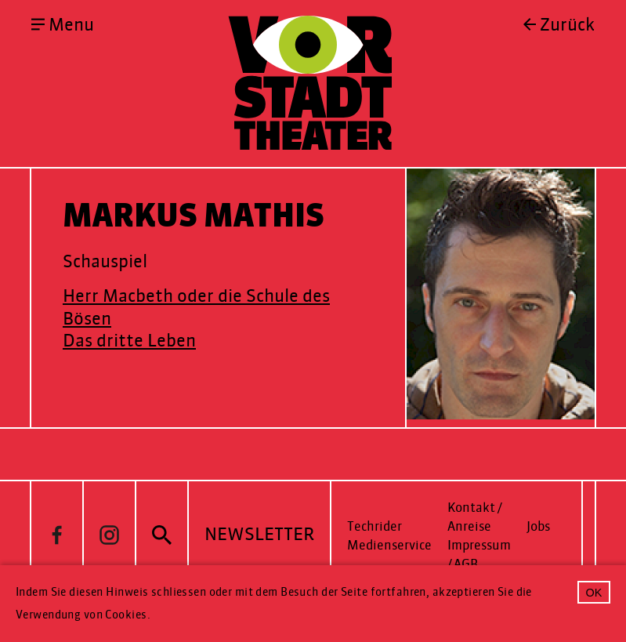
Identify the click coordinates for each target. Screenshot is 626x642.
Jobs (538, 526)
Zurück (567, 25)
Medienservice (389, 545)
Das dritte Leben (129, 340)
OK (594, 592)
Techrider (374, 526)
